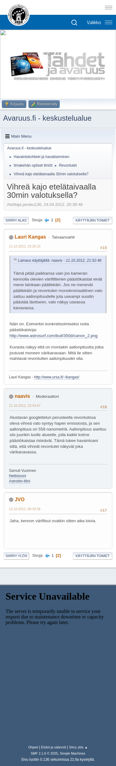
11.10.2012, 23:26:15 (25, 246)
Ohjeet (33, 747)
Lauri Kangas (30, 236)
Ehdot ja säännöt (53, 747)
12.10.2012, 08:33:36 (25, 509)
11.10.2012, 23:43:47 (25, 405)
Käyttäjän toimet (92, 220)
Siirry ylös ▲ (78, 747)
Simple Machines (72, 753)
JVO (19, 499)
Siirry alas (16, 220)
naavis (22, 396)
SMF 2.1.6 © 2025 (44, 753)
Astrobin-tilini (19, 481)
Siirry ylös (16, 556)
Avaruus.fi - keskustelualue (47, 118)
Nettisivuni (17, 476)
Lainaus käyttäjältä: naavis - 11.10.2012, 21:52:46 (59, 260)
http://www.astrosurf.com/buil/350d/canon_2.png (54, 335)
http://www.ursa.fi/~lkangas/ (56, 377)
